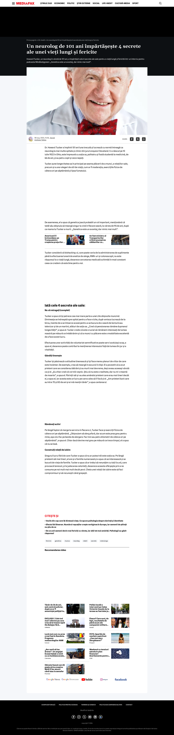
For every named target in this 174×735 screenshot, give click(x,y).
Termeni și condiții (88, 705)
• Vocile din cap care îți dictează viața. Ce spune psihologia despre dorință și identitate (84, 521)
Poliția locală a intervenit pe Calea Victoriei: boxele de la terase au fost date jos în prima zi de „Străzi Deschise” (99, 608)
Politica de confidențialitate (110, 705)
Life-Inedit (107, 3)
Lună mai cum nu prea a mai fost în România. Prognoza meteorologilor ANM (55, 637)
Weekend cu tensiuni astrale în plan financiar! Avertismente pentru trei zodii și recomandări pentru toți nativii (99, 652)
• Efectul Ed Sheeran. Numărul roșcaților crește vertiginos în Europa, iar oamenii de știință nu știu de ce (86, 525)
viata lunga (104, 541)
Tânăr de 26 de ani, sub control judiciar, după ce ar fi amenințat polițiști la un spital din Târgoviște (54, 608)
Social (96, 3)
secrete (93, 541)
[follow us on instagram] (103, 679)
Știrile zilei (46, 3)
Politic (70, 3)
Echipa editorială (48, 705)
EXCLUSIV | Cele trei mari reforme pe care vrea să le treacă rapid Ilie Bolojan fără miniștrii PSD (55, 622)
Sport (135, 3)
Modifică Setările (87, 710)
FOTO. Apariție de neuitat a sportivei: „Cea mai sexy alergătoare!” (98, 637)
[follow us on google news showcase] (70, 679)
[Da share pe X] (138, 139)
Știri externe (83, 3)
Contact (129, 705)
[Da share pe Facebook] (132, 139)
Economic (59, 3)
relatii (85, 541)
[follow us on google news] (53, 679)
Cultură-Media (122, 3)
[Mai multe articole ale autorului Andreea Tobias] (30, 139)
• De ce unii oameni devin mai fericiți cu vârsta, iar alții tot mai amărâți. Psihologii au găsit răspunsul (85, 532)
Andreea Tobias (40, 140)
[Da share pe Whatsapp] (144, 139)
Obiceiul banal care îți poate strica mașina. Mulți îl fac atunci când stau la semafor (55, 668)
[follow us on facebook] (120, 679)
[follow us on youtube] (87, 679)
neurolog (76, 541)
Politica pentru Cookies (68, 705)
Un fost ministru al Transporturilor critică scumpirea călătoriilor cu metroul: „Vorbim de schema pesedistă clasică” (98, 239)
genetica (58, 541)
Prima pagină (31, 40)
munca (67, 541)
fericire (48, 541)
